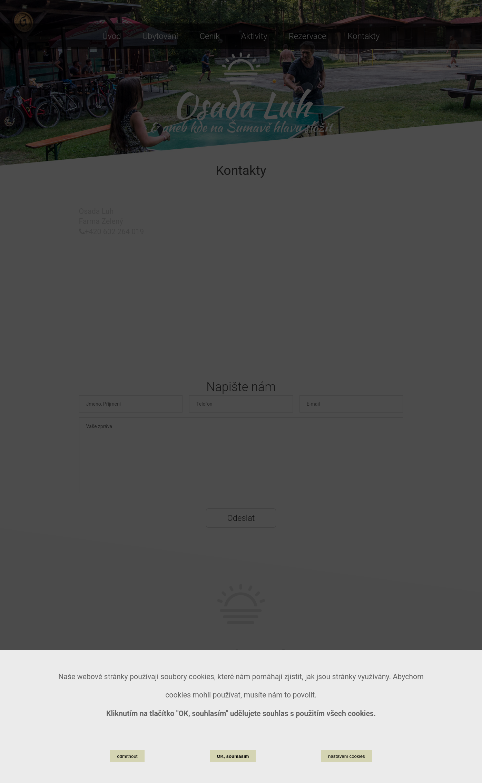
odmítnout (127, 756)
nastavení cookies (346, 756)
